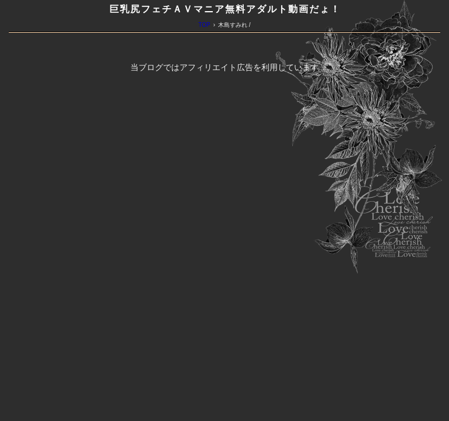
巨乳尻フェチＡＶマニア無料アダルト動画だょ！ (225, 9)
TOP (204, 25)
